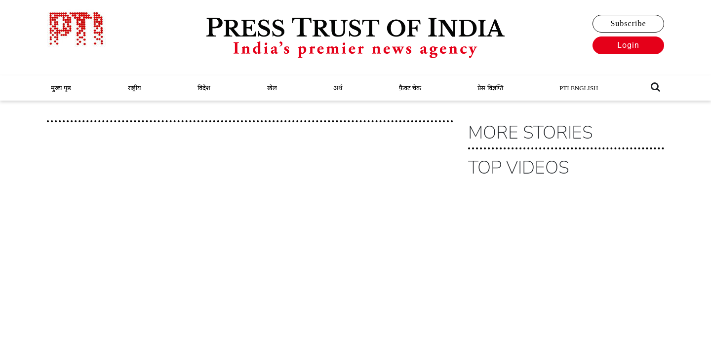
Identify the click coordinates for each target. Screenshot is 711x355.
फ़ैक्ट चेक (410, 88)
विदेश (204, 88)
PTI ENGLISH (578, 88)
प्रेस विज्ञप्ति (490, 88)
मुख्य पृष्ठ (61, 88)
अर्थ (337, 88)
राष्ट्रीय (134, 88)
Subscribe (628, 23)
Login (628, 45)
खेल (272, 88)
